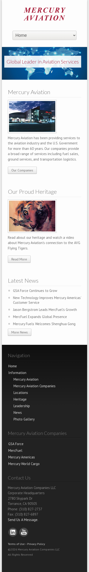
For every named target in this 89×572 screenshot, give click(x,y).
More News (19, 332)
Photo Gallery (24, 419)
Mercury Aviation (26, 379)
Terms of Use (16, 544)
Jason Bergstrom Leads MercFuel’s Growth (45, 309)
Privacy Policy (36, 544)
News (18, 412)
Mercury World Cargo (24, 463)
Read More (19, 259)
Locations (21, 392)
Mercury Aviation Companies (35, 386)
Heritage (20, 399)
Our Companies (22, 170)
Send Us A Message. (23, 519)
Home (12, 366)
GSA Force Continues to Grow (35, 290)
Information (17, 372)
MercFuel (15, 450)
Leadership (22, 406)
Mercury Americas (21, 457)
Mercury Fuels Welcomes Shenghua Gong (44, 324)
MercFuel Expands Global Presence (40, 316)
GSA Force (15, 444)
